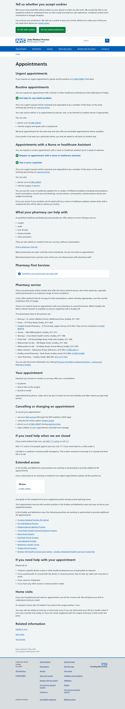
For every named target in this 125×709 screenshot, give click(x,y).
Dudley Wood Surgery (27, 548)
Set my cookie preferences (52, 30)
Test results (20, 639)
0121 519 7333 (61, 357)
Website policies (70, 700)
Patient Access (48, 421)
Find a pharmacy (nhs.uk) (27, 247)
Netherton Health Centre (28, 545)
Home (18, 54)
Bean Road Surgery (26, 534)
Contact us (105, 49)
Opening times (69, 662)
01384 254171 (72, 350)
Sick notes (20, 634)
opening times (43, 107)
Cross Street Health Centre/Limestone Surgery (37, 531)
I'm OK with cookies (26, 30)
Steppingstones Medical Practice (31, 527)
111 (67, 441)
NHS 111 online (52, 441)
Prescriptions (36, 49)
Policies (66, 685)
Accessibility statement (48, 700)
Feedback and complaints (73, 676)
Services (50, 49)
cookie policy (43, 23)
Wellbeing (67, 681)
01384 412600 (78, 353)
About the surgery (65, 49)
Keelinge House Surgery (28, 538)
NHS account (31, 417)
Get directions (21, 671)
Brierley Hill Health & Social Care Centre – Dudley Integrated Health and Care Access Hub (56, 552)
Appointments (21, 49)
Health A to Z (21, 629)
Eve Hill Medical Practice (28, 523)
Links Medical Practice (27, 541)
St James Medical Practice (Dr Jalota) (33, 520)
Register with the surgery (87, 49)
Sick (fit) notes (69, 667)
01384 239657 (78, 79)
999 (21, 451)
